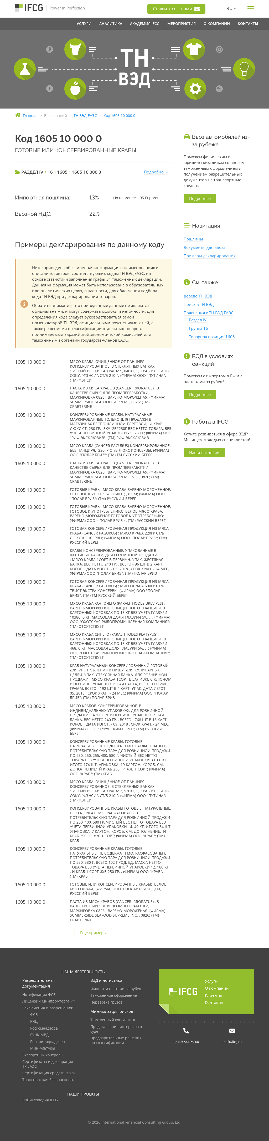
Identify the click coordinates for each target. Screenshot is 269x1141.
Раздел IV (197, 319)
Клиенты (213, 995)
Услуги (211, 981)
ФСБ (34, 1014)
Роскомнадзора (44, 1028)
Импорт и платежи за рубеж (116, 989)
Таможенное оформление (113, 995)
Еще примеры (93, 932)
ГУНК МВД (39, 1035)
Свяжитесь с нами (176, 9)
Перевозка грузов (106, 1002)
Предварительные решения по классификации (116, 1040)
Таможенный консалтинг (113, 1020)
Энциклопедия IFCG (40, 1100)
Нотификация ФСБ (39, 995)
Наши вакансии (204, 452)
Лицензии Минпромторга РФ (48, 1001)
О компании (217, 988)
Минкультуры (42, 1048)
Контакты (214, 1002)
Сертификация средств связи (49, 1073)
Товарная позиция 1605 (212, 336)
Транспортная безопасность (48, 1080)
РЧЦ (34, 1021)
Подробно (154, 171)
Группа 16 (198, 328)
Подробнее (200, 198)
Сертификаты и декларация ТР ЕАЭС (47, 1064)
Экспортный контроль (42, 1055)
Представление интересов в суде (116, 1029)
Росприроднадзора (47, 1042)
